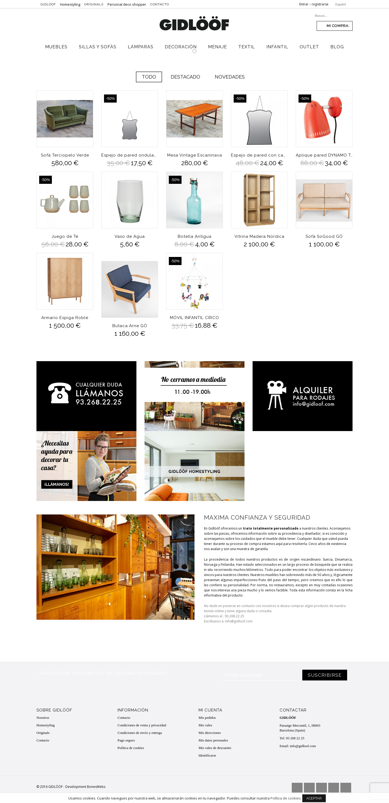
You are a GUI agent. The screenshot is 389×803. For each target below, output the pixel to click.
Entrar (303, 4)
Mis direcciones (210, 733)
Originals (93, 4)
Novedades (230, 77)
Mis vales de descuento (215, 748)
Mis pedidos (207, 718)
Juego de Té (65, 236)
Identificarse (207, 755)
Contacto (159, 4)
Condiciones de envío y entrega (140, 733)
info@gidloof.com (303, 746)
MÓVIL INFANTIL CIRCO (194, 317)
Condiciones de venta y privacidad (142, 725)
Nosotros (42, 718)
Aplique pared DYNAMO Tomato (324, 155)
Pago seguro (126, 740)
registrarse (320, 4)
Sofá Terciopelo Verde (65, 155)
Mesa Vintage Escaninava (194, 155)
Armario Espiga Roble (64, 317)
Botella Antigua (195, 236)
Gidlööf (48, 4)
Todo (149, 77)
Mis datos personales (213, 740)
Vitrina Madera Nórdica (259, 236)
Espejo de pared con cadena (259, 155)
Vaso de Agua (130, 236)
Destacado (185, 77)
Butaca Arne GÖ (129, 325)
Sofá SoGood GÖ (324, 236)
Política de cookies (131, 748)
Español (340, 4)
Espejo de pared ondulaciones (129, 155)
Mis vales (205, 725)
